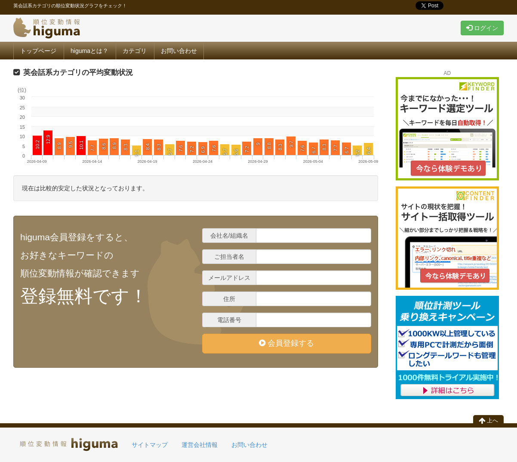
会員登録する (286, 343)
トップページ (38, 50)
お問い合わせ (179, 50)
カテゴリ (135, 50)
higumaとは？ (89, 50)
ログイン (482, 28)
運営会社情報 (200, 444)
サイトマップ (150, 444)
